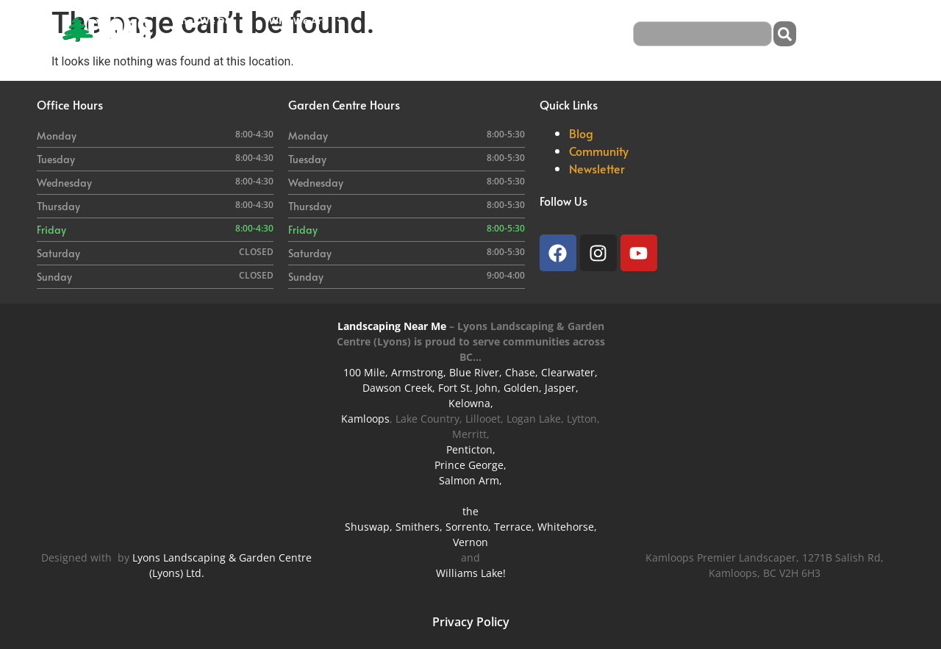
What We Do (209, 21)
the (470, 511)
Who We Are (307, 21)
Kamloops (365, 419)
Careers (546, 20)
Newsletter (597, 168)
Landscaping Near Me (391, 326)
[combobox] (702, 33)
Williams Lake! (471, 573)
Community (599, 151)
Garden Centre (402, 20)
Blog (181, 47)
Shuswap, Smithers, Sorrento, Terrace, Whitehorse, (471, 527)
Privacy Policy (470, 622)
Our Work (482, 20)
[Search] (784, 33)
